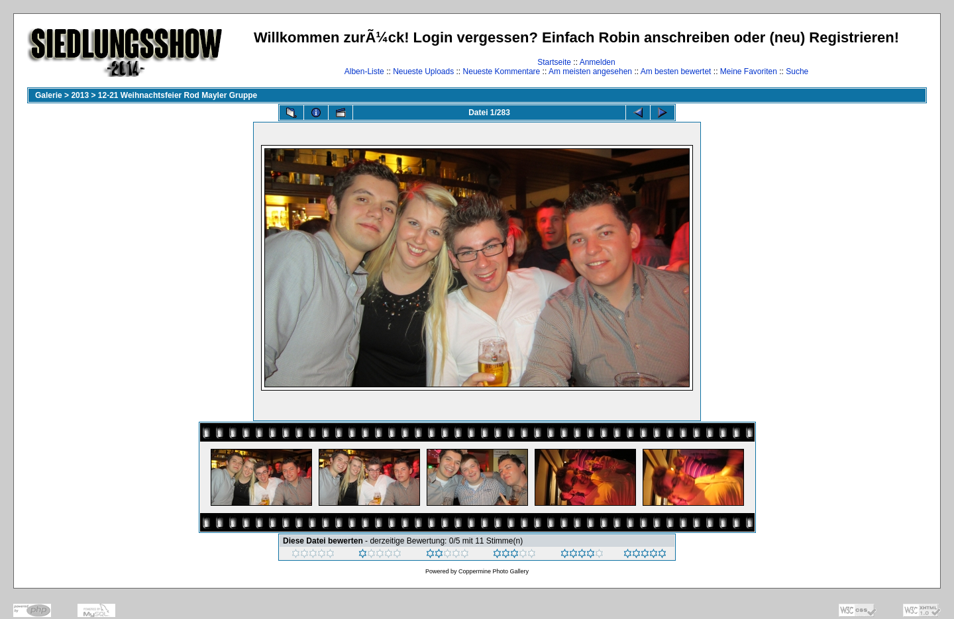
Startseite (554, 62)
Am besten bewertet (676, 71)
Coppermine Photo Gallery (493, 571)
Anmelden (597, 62)
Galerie (48, 95)
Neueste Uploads (423, 71)
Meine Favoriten (748, 71)
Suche (797, 71)
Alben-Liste (364, 71)
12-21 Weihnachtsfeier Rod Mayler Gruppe (178, 95)
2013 (80, 95)
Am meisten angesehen (590, 71)
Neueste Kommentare (502, 71)
